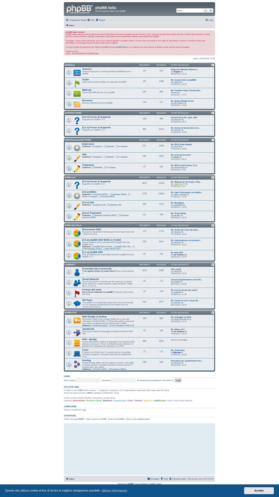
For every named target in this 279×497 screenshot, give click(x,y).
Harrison (177, 130)
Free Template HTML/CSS (121, 325)
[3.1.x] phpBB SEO (92, 252)
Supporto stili (99, 205)
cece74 (176, 146)
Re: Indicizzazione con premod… (186, 240)
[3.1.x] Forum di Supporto (96, 127)
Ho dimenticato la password (149, 380)
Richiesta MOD (107, 196)
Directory (87, 100)
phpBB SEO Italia (73, 225)
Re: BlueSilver (177, 203)
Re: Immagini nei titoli (181, 317)
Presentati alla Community (97, 268)
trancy (176, 157)
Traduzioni (88, 165)
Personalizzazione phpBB (78, 140)
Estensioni (88, 144)
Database (109, 146)
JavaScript (88, 329)
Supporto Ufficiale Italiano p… (185, 69)
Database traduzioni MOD (104, 215)
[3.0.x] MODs (89, 192)
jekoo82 (176, 215)
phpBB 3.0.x (70, 178)
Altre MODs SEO (111, 249)
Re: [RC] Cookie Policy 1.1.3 (184, 165)
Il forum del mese (91, 289)
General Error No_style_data (184, 117)
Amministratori (79, 400)
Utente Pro (148, 400)
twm (175, 92)
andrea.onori (144, 419)
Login (67, 376)
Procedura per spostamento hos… (187, 361)
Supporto (97, 146)
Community (70, 265)
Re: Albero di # (178, 329)
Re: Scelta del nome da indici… (185, 230)
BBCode (86, 90)
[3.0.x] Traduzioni (91, 213)
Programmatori (119, 400)
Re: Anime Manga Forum (182, 101)
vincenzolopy (179, 167)
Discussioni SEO (91, 229)
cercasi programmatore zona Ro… (187, 280)
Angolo (176, 72)
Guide (85, 79)
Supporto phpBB (73, 113)
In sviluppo (122, 146)
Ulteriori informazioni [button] (114, 490)
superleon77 (179, 184)
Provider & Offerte (117, 369)
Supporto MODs (100, 194)
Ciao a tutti (176, 269)
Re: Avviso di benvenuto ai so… (186, 128)
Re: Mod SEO (177, 253)
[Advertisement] (139, 449)
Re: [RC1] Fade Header (181, 144)
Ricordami (168, 380)
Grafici (130, 400)
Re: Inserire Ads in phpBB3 (183, 80)
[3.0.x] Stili (88, 202)
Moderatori (107, 400)
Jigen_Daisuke (179, 194)
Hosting (86, 360)
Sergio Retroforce (181, 319)
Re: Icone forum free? (181, 155)
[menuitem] (90, 20)
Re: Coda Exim (178, 350)
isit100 (176, 271)
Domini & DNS (99, 369)
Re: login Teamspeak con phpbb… (187, 192)
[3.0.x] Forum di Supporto (96, 181)
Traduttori (138, 400)
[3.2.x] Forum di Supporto (96, 117)
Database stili (114, 205)
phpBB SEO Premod (102, 246)
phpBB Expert (160, 400)
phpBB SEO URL (122, 246)
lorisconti (177, 119)
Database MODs (118, 194)
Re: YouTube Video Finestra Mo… (186, 90)
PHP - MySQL (89, 339)
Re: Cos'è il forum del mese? (184, 290)
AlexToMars (178, 103)
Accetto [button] (259, 490)
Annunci (87, 69)
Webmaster (71, 313)
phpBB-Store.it (122, 47)
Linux (85, 350)
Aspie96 (177, 292)
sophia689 (178, 205)
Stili (84, 154)
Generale (70, 65)
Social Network (90, 279)
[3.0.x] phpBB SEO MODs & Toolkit (101, 240)
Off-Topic (87, 300)
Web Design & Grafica (94, 316)
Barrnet (176, 352)
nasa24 (176, 82)
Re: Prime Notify (178, 213)
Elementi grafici (100, 325)
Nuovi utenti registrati (183, 400)
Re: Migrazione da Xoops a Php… (186, 182)
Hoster (170, 400)
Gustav (176, 282)
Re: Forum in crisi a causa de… (185, 300)
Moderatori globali (94, 400)
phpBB (130, 484)
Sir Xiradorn (179, 255)
